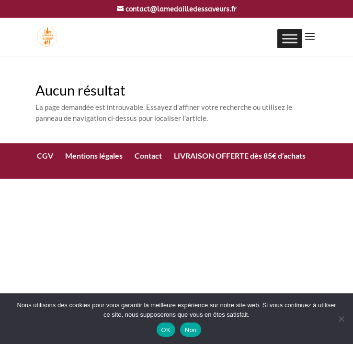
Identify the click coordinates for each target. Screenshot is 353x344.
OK (166, 329)
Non (191, 329)
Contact (148, 155)
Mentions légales (94, 155)
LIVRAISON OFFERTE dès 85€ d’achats (240, 155)
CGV (45, 155)
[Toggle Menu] (289, 38)
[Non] (341, 318)
